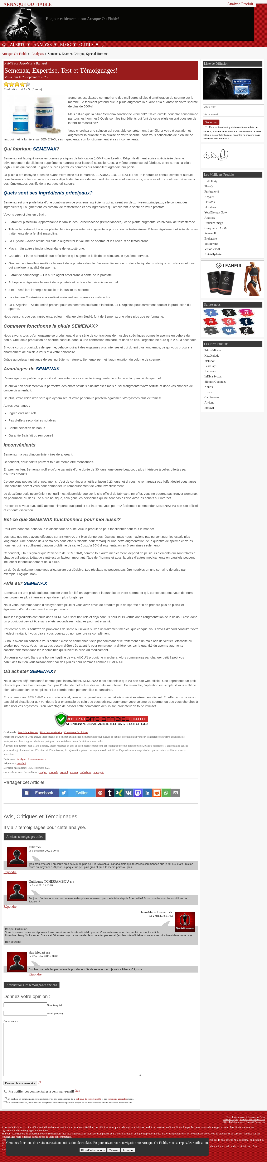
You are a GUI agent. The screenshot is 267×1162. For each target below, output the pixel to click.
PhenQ (208, 186)
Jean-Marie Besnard (28, 732)
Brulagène (210, 238)
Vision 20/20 (212, 249)
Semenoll (210, 233)
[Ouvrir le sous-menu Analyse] (55, 44)
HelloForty (211, 181)
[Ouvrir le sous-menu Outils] (97, 44)
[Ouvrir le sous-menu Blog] (74, 44)
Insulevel (209, 360)
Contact (249, 1122)
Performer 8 (211, 191)
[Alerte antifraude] (16, 44)
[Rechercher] (104, 44)
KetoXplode (211, 355)
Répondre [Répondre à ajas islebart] (35, 974)
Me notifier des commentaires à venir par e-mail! (41, 1091)
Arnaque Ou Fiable (14, 54)
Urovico (209, 392)
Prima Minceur (213, 350)
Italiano (74, 772)
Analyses (37, 54)
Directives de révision (51, 732)
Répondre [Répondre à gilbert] (10, 872)
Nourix (208, 387)
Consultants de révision (76, 732)
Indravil (209, 407)
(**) (77, 1090)
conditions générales (117, 1099)
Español (64, 772)
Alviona (209, 402)
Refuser (114, 1150)
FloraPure (210, 207)
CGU (225, 1122)
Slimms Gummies (215, 381)
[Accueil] (4, 44)
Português (98, 772)
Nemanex (210, 371)
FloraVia (209, 202)
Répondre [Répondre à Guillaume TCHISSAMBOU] (10, 906)
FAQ (231, 1122)
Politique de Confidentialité (252, 1119)
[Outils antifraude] (86, 44)
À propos (239, 1122)
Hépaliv (209, 196)
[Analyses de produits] (42, 44)
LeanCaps (210, 366)
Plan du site (259, 1122)
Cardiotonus (211, 397)
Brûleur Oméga (213, 223)
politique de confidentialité (88, 1099)
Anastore (209, 217)
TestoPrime (211, 243)
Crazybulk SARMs (215, 228)
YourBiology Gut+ (215, 212)
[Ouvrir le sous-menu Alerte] (28, 44)
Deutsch (53, 772)
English (43, 772)
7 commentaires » (37, 759)
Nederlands (85, 772)
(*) (39, 1082)
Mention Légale (230, 1119)
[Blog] (64, 44)
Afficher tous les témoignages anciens (31, 985)
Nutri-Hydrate (213, 254)
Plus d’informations (93, 1150)
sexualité (21, 763)
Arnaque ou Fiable (27, 4)
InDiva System (213, 376)
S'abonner (211, 122)
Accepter (128, 1150)
